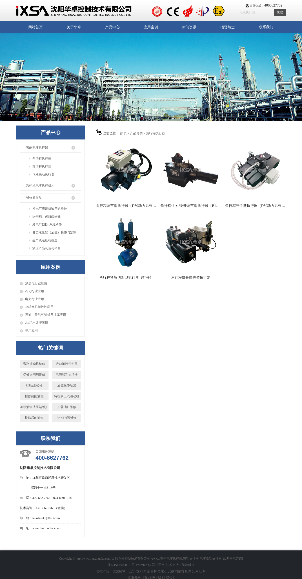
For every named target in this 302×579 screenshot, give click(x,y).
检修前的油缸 (34, 396)
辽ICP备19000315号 (121, 565)
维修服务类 (34, 198)
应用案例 (151, 27)
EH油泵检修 (34, 385)
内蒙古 (179, 571)
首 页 (123, 133)
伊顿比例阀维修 (34, 374)
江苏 (195, 571)
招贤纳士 (227, 27)
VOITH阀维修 (66, 418)
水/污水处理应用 (36, 322)
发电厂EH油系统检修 (47, 224)
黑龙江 (162, 571)
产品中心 (112, 27)
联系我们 (266, 27)
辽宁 (132, 571)
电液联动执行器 (67, 374)
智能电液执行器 (37, 147)
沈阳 (139, 571)
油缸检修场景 (66, 385)
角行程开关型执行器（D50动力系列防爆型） (255, 206)
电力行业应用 (34, 299)
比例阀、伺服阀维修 (46, 216)
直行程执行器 (41, 166)
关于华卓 (74, 27)
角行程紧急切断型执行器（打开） (126, 277)
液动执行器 (191, 558)
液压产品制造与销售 (46, 248)
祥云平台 (158, 565)
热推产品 (102, 571)
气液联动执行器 (43, 174)
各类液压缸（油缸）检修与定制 (54, 232)
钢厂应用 (31, 330)
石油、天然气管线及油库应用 (45, 314)
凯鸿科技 (188, 565)
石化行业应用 (34, 291)
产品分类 (136, 133)
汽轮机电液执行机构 (40, 185)
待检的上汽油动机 (66, 396)
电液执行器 (174, 558)
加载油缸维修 (66, 407)
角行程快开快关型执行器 (191, 277)
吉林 (154, 571)
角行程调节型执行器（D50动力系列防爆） (126, 206)
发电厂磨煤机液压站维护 (49, 209)
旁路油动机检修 (34, 364)
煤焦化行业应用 (36, 283)
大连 (146, 571)
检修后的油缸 (34, 418)
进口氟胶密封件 (67, 364)
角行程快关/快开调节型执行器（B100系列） (190, 206)
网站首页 (35, 27)
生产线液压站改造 (45, 240)
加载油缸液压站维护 (34, 407)
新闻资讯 (189, 27)
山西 (188, 571)
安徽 (171, 571)
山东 (202, 571)
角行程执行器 (41, 158)
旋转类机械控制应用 (39, 307)
